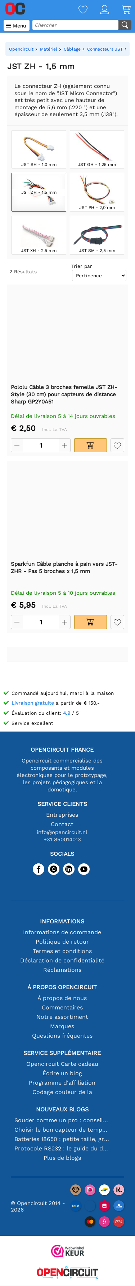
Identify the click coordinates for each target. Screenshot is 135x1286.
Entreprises (62, 814)
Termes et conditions (62, 951)
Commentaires (62, 1007)
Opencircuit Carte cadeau (62, 1063)
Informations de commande (62, 932)
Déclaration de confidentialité (62, 960)
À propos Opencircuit (62, 987)
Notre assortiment (62, 1016)
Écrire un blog (62, 1073)
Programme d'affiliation (62, 1082)
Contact (62, 824)
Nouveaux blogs (62, 1109)
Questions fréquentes (62, 1035)
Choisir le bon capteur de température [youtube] (62, 1129)
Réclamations (62, 969)
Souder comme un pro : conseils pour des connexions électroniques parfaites (62, 1120)
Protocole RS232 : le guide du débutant (62, 1148)
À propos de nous (62, 998)
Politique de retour (62, 941)
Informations (62, 921)
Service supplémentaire (62, 1053)
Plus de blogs (62, 1157)
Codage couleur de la (62, 1092)
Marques (62, 1026)
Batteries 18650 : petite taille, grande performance (62, 1139)
